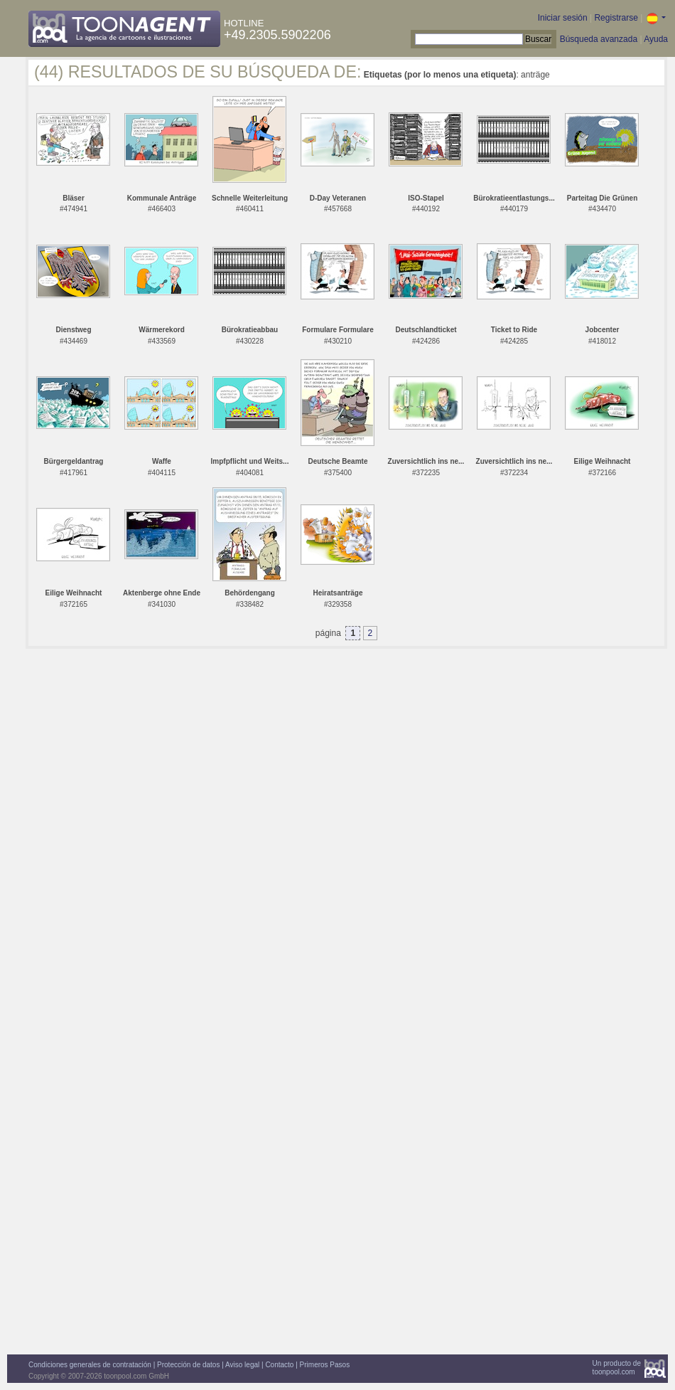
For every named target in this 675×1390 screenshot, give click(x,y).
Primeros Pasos (325, 1365)
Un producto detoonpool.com (617, 1367)
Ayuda (656, 39)
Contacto (279, 1365)
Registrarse (615, 18)
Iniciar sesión (563, 18)
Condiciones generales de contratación (89, 1365)
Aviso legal (242, 1365)
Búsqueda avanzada (598, 39)
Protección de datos (188, 1365)
